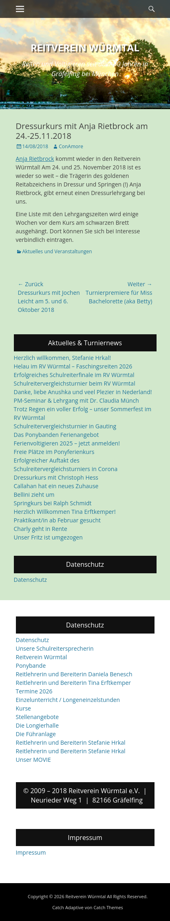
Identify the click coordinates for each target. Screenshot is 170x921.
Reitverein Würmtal (85, 47)
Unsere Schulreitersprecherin (55, 648)
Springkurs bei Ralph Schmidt (53, 503)
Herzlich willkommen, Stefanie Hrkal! (62, 358)
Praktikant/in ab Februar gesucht (57, 520)
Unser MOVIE (33, 759)
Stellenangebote (37, 717)
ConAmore (71, 146)
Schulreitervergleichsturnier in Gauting (65, 426)
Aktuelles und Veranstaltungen (57, 251)
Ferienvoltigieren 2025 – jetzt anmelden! (67, 443)
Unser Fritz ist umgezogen (48, 537)
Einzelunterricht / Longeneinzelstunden (68, 700)
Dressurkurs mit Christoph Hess (56, 477)
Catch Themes (108, 907)
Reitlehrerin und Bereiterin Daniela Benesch (74, 674)
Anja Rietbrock (35, 158)
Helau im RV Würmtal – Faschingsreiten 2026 (73, 366)
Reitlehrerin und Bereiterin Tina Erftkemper (73, 682)
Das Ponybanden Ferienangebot (56, 435)
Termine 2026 (34, 691)
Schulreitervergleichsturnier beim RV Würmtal (74, 383)
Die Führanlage (36, 734)
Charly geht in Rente (40, 529)
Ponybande (31, 665)
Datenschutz (30, 579)
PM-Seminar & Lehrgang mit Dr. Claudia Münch (76, 400)
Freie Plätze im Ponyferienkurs (54, 452)
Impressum (31, 852)
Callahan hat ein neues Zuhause (56, 486)
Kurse (23, 708)
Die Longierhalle (37, 725)
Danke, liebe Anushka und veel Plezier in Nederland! (83, 392)
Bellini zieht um (34, 494)
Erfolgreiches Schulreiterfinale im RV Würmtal (74, 375)
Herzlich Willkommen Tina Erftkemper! (65, 511)
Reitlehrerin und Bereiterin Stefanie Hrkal (71, 742)
